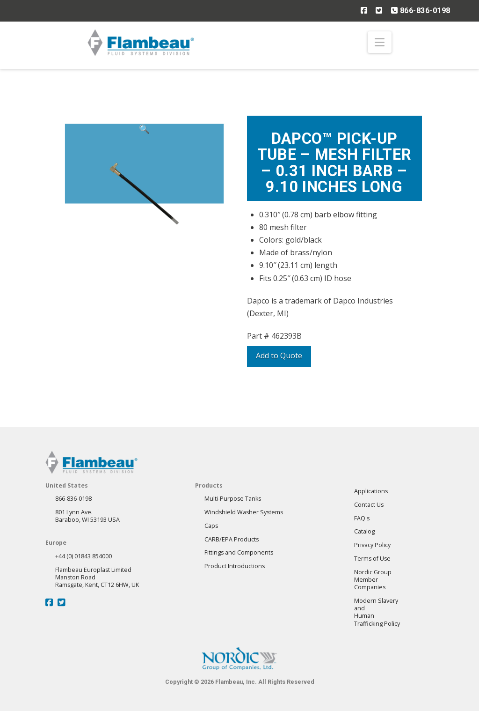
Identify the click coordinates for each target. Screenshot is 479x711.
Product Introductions (234, 566)
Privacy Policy (372, 545)
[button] (380, 42)
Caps (211, 526)
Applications (371, 491)
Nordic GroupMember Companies (373, 580)
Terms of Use (372, 559)
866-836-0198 (420, 10)
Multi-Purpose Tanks (232, 499)
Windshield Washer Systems (243, 512)
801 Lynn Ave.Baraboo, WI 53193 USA (87, 516)
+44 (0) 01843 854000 (83, 556)
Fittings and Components (238, 552)
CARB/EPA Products (231, 539)
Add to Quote (279, 355)
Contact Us (369, 505)
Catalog (364, 531)
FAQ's (362, 518)
